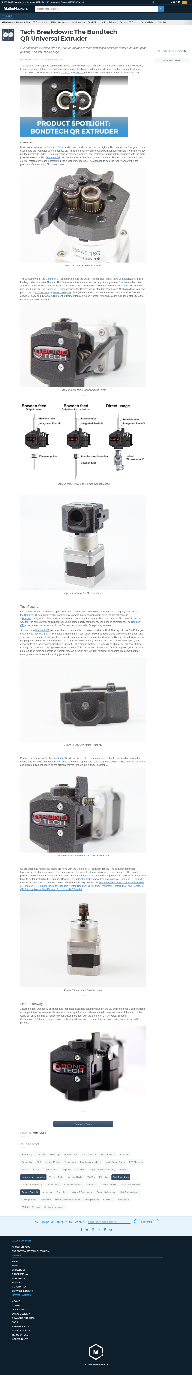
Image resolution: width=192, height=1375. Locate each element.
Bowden (123, 282)
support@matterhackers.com (30, 1251)
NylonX (25, 1169)
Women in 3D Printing (129, 22)
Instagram (93, 1229)
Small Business (78, 22)
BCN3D (36, 1169)
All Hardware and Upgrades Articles (16, 22)
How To (103, 22)
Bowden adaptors (62, 292)
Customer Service (59, 2)
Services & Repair (22, 1291)
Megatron (66, 1169)
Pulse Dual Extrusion (131, 1184)
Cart (179, 2)
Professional (20, 1274)
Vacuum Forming (109, 1184)
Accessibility (20, 1339)
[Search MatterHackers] (161, 9)
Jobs (15, 1322)
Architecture (123, 1199)
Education (162, 22)
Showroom (19, 1270)
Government (20, 1286)
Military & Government (60, 22)
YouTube (110, 1229)
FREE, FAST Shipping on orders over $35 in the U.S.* (25, 2)
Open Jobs (62, 1192)
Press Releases (89, 1154)
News (15, 1265)
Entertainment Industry (90, 1162)
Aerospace (47, 1192)
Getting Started (29, 1199)
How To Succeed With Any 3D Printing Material (77, 1199)
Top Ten (91, 1177)
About (16, 1301)
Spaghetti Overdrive (106, 1192)
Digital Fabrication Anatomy (102, 1169)
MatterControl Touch (115, 1162)
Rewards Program (23, 1318)
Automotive (27, 1162)
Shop (15, 1261)
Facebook (81, 1229)
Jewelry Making (52, 1162)
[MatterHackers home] (96, 1352)
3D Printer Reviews (40, 22)
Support (17, 1282)
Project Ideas (53, 1184)
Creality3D (92, 22)
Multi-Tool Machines (129, 1192)
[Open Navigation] (7, 16)
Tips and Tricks (56, 1177)
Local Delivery (21, 1313)
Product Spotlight (30, 1192)
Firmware (41, 1154)
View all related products (172, 61)
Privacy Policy (21, 1330)
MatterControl (70, 1154)
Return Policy (20, 1326)
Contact (17, 1305)
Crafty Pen (80, 1169)
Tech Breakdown (121, 1177)
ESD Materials (135, 1162)
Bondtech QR (54, 147)
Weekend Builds (147, 22)
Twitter (87, 1229)
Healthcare (45, 1199)
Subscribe (146, 1221)
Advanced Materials (73, 1184)
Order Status (20, 1309)
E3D (39, 1162)
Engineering (70, 1162)
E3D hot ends (42, 292)
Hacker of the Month (53, 1207)
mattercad (124, 1154)
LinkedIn (99, 1229)
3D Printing (27, 1154)
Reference (113, 22)
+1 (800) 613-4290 (76, 2)
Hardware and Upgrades (33, 1177)
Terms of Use (20, 1335)
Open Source (51, 1169)
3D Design (55, 1154)
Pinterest (104, 1229)
